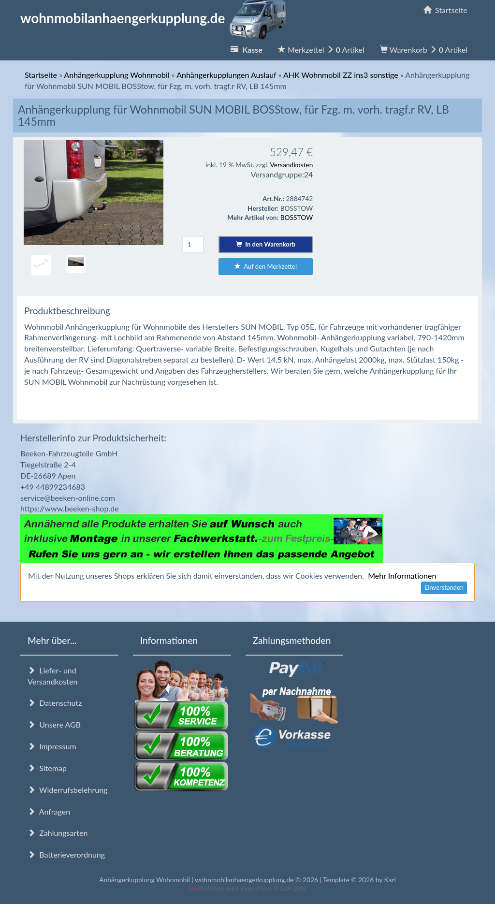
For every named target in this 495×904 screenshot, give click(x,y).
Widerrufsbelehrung (67, 789)
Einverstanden (444, 587)
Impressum (52, 746)
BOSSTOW (296, 217)
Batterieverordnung (66, 854)
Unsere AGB (54, 724)
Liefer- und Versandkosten (52, 676)
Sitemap (47, 768)
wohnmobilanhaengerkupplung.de (156, 18)
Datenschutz (55, 702)
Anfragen (49, 811)
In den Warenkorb (265, 244)
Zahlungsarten (57, 832)
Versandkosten (291, 164)
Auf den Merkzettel (265, 266)
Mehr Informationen (402, 575)
